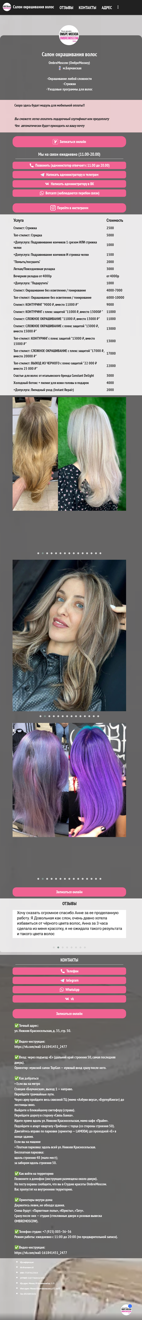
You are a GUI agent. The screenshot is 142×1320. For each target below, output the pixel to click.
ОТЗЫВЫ (66, 7)
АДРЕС (107, 7)
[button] (38, 553)
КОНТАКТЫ (87, 7)
